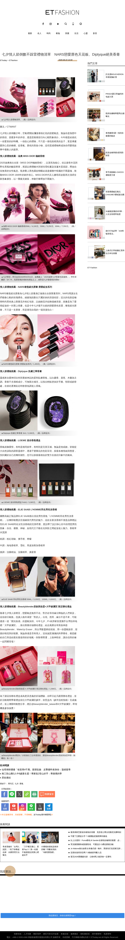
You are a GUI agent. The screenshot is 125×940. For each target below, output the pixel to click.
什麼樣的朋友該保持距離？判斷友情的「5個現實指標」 (49, 849)
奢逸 (58, 33)
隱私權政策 (85, 934)
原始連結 (6, 777)
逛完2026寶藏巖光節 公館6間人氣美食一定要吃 (90, 857)
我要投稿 (17, 934)
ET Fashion (62, 12)
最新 (30, 33)
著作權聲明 (96, 934)
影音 (95, 33)
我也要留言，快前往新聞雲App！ (62, 915)
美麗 (67, 33)
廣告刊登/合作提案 (51, 934)
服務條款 (74, 934)
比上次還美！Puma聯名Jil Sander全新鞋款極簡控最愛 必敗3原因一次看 (96, 840)
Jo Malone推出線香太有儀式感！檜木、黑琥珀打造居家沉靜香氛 (96, 848)
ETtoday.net (96, 937)
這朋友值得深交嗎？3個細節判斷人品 (86, 852)
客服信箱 (64, 934)
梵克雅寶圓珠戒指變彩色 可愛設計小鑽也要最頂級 (92, 844)
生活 (76, 33)
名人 (39, 33)
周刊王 (11, 784)
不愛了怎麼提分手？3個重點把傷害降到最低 (88, 836)
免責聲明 (107, 934)
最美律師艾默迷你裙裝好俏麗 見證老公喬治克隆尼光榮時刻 (95, 832)
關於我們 (37, 934)
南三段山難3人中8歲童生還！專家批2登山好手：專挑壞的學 (32, 773)
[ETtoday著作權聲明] (42, 815)
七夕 (16, 784)
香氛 (21, 784)
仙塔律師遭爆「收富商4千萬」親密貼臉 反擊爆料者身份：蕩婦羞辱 (36, 769)
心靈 (86, 33)
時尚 (49, 33)
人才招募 (27, 934)
